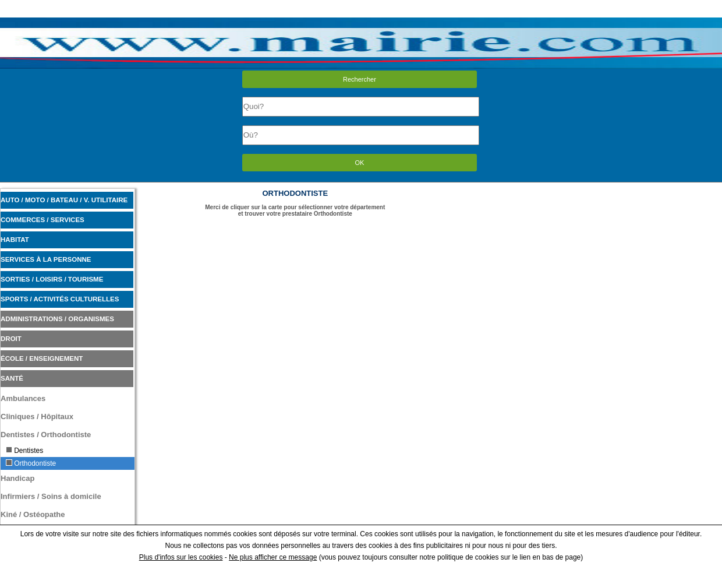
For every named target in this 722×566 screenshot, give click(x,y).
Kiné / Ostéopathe (33, 514)
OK (359, 162)
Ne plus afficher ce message (273, 557)
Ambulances (23, 398)
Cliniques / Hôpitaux (37, 416)
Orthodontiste (31, 463)
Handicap (18, 478)
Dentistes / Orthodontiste (46, 434)
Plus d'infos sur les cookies (181, 557)
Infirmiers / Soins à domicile (51, 496)
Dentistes (24, 451)
